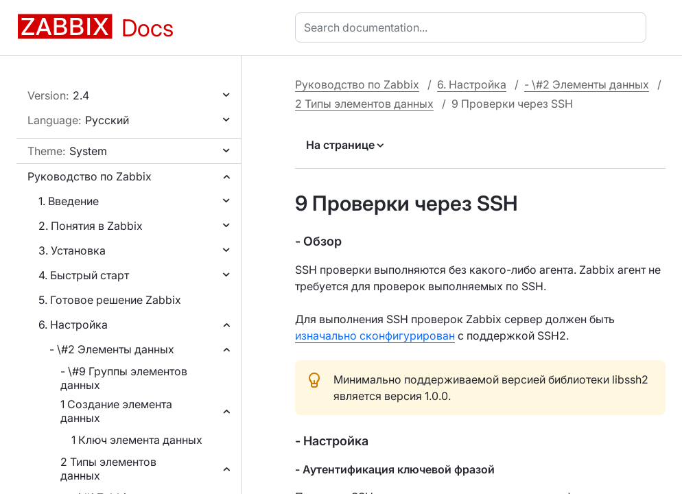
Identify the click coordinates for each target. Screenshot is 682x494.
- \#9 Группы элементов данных (123, 378)
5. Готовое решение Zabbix (109, 300)
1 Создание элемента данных (116, 411)
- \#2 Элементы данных (111, 349)
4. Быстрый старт (83, 275)
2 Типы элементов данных (108, 468)
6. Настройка (73, 324)
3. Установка (72, 250)
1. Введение (68, 201)
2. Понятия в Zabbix (90, 226)
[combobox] (473, 27)
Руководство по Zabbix (89, 176)
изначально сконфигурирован (375, 335)
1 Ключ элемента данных (136, 440)
